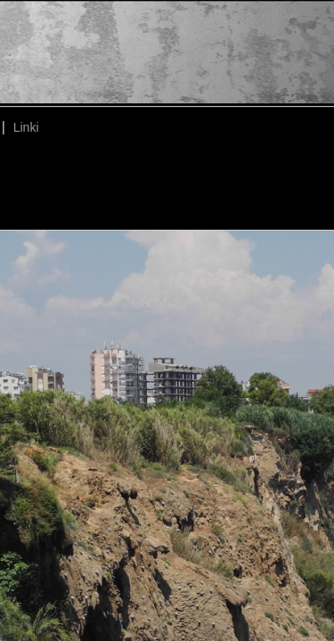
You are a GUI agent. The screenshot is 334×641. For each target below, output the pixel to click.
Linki (26, 127)
